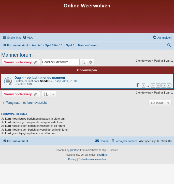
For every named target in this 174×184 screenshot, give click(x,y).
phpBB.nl (102, 154)
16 (163, 85)
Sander (44, 81)
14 (153, 85)
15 (158, 85)
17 (169, 85)
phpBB (74, 150)
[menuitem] (28, 37)
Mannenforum (17, 55)
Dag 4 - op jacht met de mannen (39, 77)
